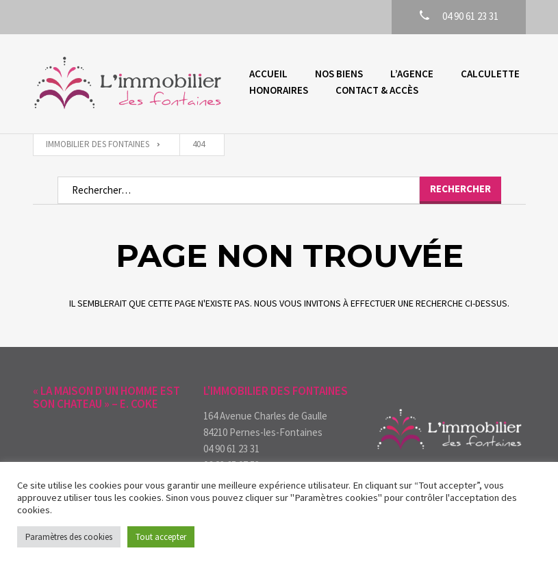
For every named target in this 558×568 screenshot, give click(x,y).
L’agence (411, 73)
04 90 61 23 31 (231, 448)
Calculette (490, 73)
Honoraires (278, 89)
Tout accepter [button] (161, 537)
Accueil (268, 73)
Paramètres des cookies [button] (68, 537)
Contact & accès (376, 89)
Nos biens (339, 73)
